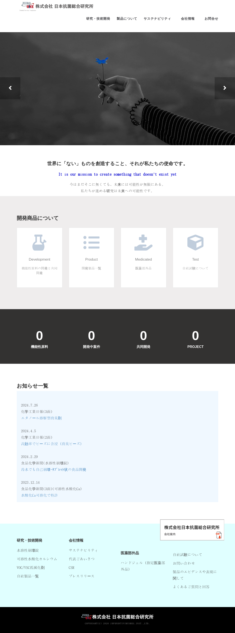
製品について (127, 21)
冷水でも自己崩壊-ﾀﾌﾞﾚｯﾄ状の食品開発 (53, 469)
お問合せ (211, 21)
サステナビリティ (157, 21)
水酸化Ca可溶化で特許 (39, 495)
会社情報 (188, 21)
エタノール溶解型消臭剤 (41, 417)
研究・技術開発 (98, 21)
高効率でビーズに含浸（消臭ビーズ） (52, 443)
